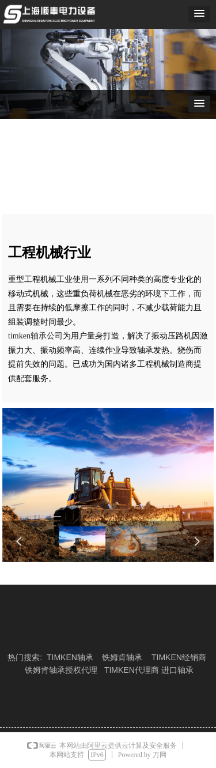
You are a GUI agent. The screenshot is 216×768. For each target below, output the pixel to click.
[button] (199, 14)
